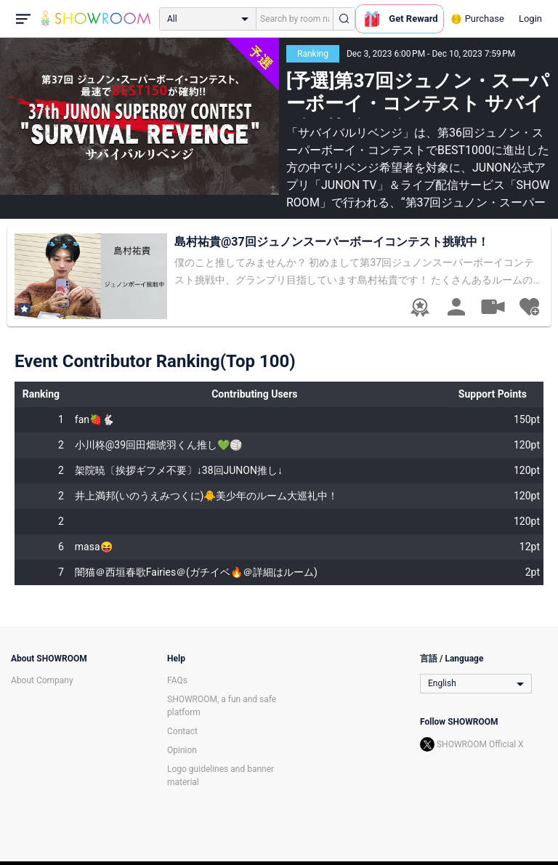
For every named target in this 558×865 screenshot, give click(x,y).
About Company (42, 680)
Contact (182, 731)
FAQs (177, 680)
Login (530, 18)
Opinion (182, 750)
